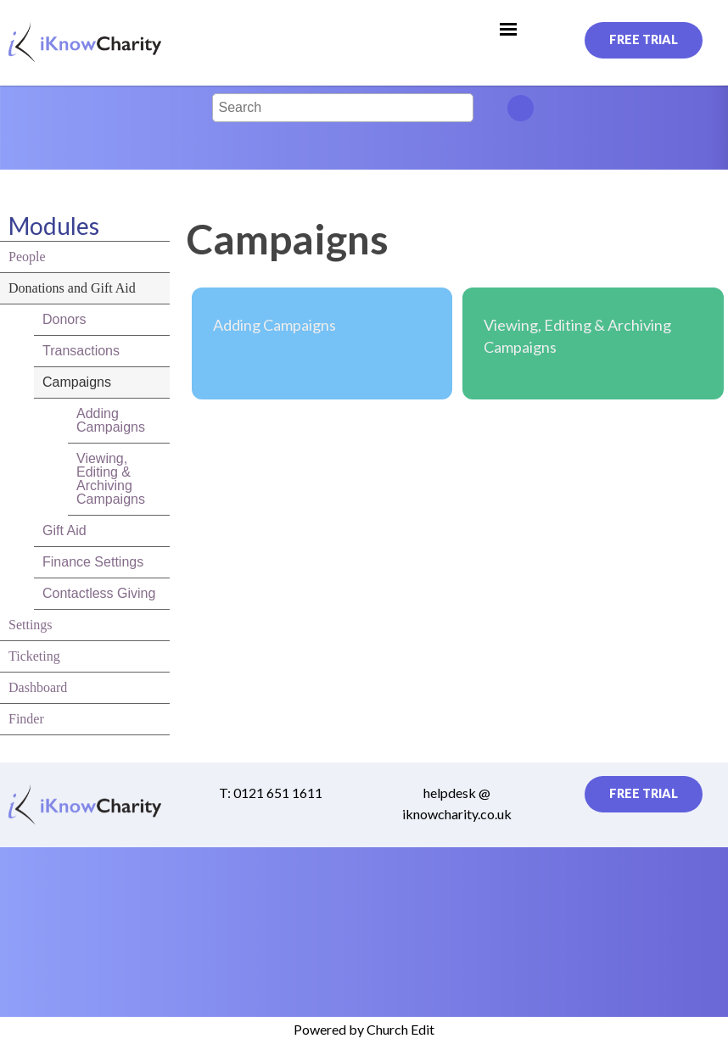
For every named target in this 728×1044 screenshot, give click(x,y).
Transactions (81, 350)
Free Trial (643, 39)
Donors (64, 319)
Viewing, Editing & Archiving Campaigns (110, 478)
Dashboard (37, 687)
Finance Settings (92, 562)
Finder (26, 719)
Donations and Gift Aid (72, 288)
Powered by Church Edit (364, 1029)
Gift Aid (64, 530)
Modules (53, 225)
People (27, 256)
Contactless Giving (98, 593)
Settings (30, 624)
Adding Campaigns (110, 420)
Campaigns (76, 382)
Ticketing (34, 656)
